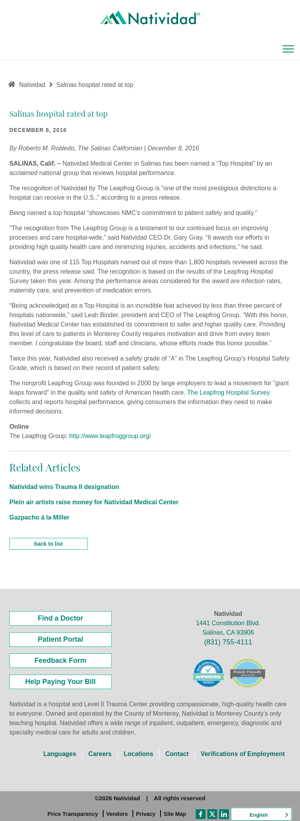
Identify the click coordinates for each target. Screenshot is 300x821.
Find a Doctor (60, 618)
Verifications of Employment (243, 754)
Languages (59, 754)
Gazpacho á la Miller (39, 517)
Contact (177, 754)
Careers (100, 754)
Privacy (145, 814)
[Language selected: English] (261, 814)
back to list (48, 544)
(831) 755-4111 (228, 642)
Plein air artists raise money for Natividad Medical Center (94, 502)
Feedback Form (60, 660)
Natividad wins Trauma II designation (64, 487)
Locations (139, 754)
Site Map (175, 814)
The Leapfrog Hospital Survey (228, 392)
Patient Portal (60, 639)
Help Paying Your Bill (60, 682)
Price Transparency (73, 814)
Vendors (117, 814)
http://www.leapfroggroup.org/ (110, 436)
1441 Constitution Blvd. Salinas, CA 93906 (228, 628)
